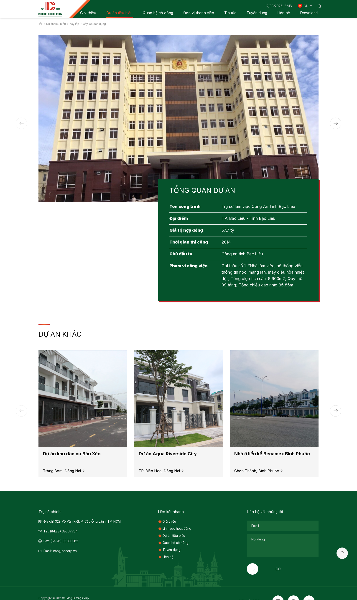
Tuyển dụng (257, 12)
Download (309, 12)
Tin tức (230, 12)
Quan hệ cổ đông (158, 12)
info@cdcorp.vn (65, 551)
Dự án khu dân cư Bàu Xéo (72, 453)
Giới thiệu (169, 521)
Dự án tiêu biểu (119, 12)
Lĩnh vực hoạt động (177, 528)
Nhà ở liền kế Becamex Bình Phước (272, 453)
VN (308, 6)
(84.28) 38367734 (64, 531)
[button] (335, 123)
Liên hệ (283, 12)
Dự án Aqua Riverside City (168, 453)
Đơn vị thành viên (198, 12)
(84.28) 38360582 (64, 541)
